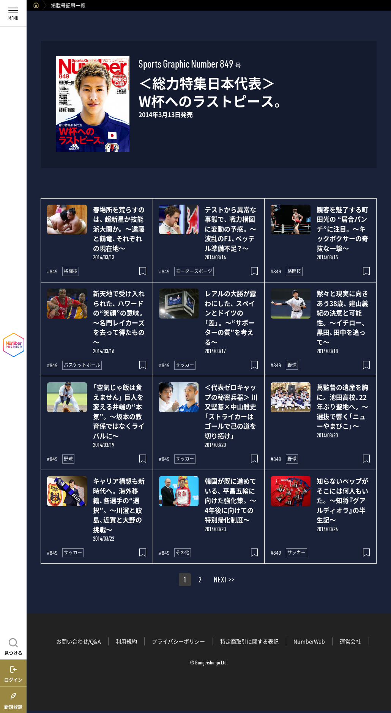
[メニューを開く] (13, 13)
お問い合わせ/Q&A (78, 641)
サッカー (185, 364)
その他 (182, 552)
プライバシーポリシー (178, 641)
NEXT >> (224, 581)
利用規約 (126, 641)
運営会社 (350, 641)
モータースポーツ (194, 271)
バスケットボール (82, 364)
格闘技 (70, 271)
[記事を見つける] (13, 646)
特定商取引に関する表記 (249, 641)
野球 (291, 364)
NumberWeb (309, 641)
